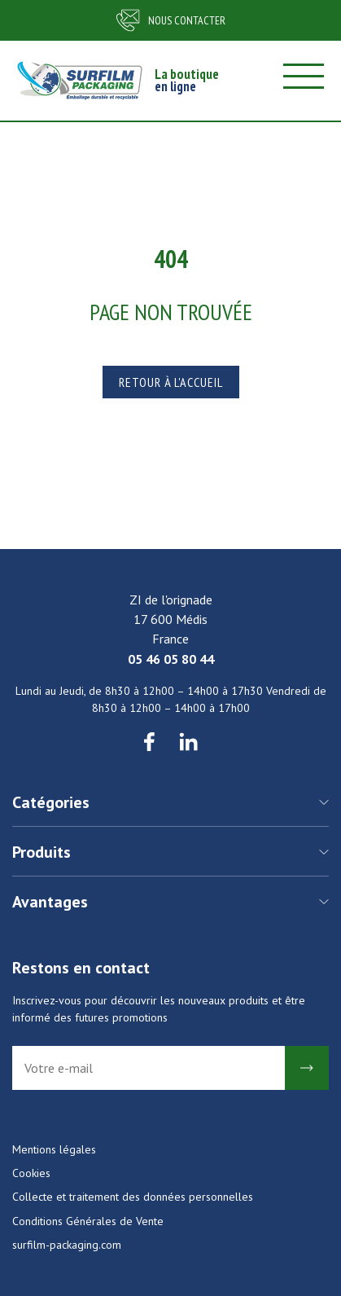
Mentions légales (54, 1149)
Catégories (51, 802)
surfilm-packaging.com (66, 1244)
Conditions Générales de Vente (88, 1221)
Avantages (50, 901)
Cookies (31, 1173)
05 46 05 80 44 (171, 659)
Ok (307, 1068)
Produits (41, 852)
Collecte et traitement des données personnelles (132, 1196)
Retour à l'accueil (171, 382)
